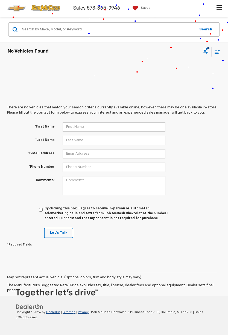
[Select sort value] (216, 51)
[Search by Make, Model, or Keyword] (108, 29)
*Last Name (44, 140)
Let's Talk (58, 233)
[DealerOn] (29, 306)
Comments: (45, 180)
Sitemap (69, 312)
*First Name (44, 126)
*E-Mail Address (41, 153)
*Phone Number (41, 167)
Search (205, 29)
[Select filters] (206, 51)
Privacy (83, 312)
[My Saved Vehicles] (140, 8)
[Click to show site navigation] (219, 8)
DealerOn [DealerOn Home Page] (53, 312)
